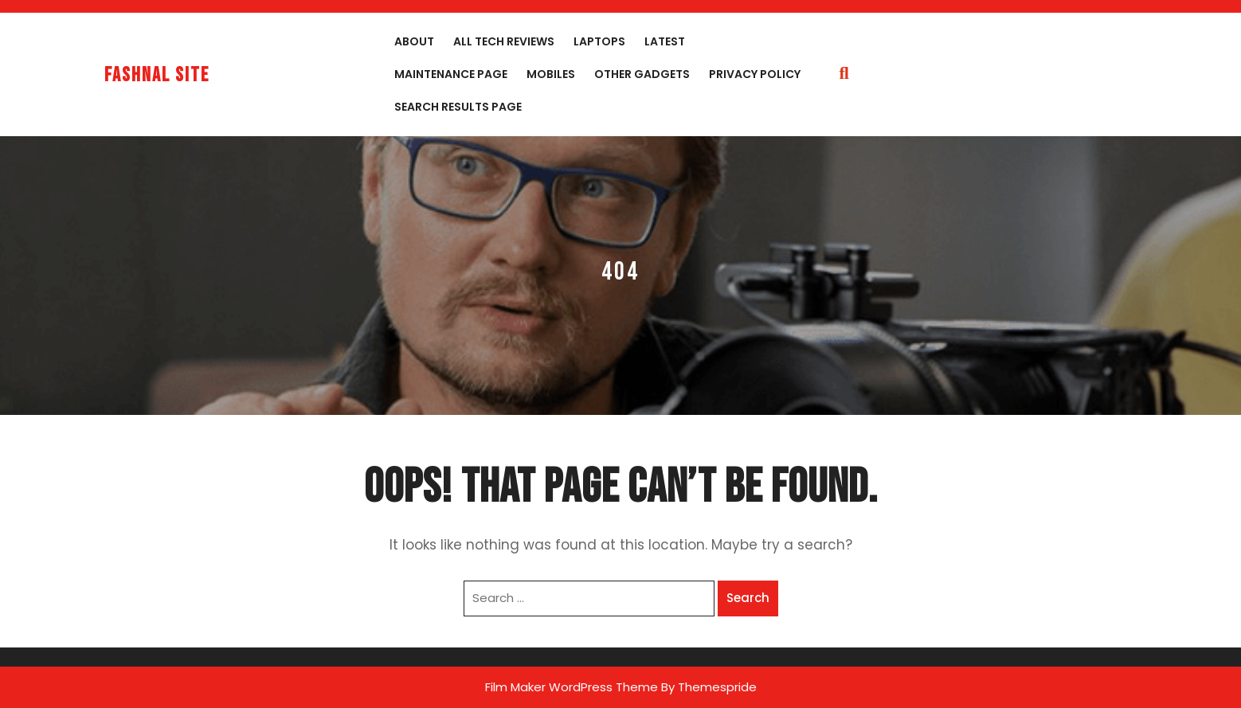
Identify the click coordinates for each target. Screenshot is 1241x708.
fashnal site (156, 75)
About (414, 41)
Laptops (599, 41)
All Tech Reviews (503, 41)
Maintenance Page (450, 74)
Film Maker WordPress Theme (571, 687)
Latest (664, 41)
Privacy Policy (755, 74)
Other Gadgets (642, 74)
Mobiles (551, 74)
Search (747, 597)
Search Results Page (458, 107)
